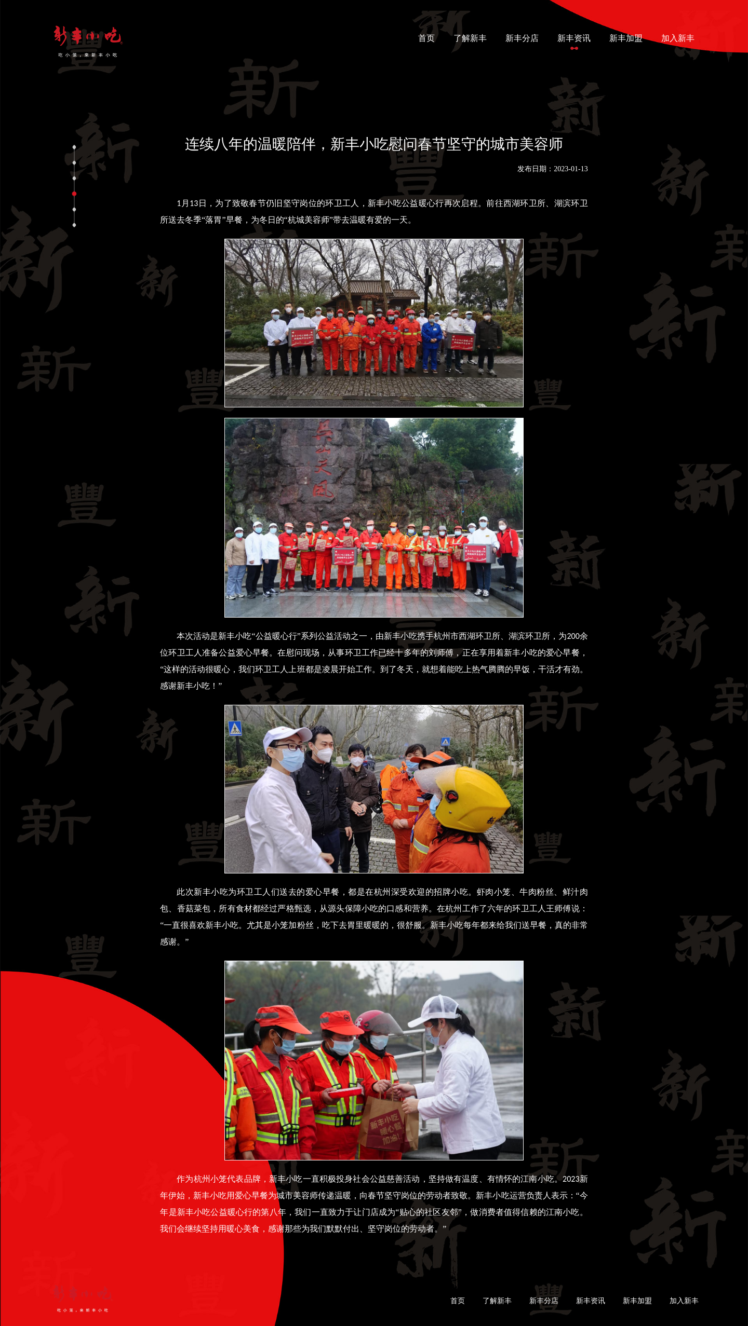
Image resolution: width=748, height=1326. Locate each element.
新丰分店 (522, 38)
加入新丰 (677, 38)
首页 (428, 37)
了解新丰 (470, 38)
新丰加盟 (626, 38)
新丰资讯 (574, 38)
